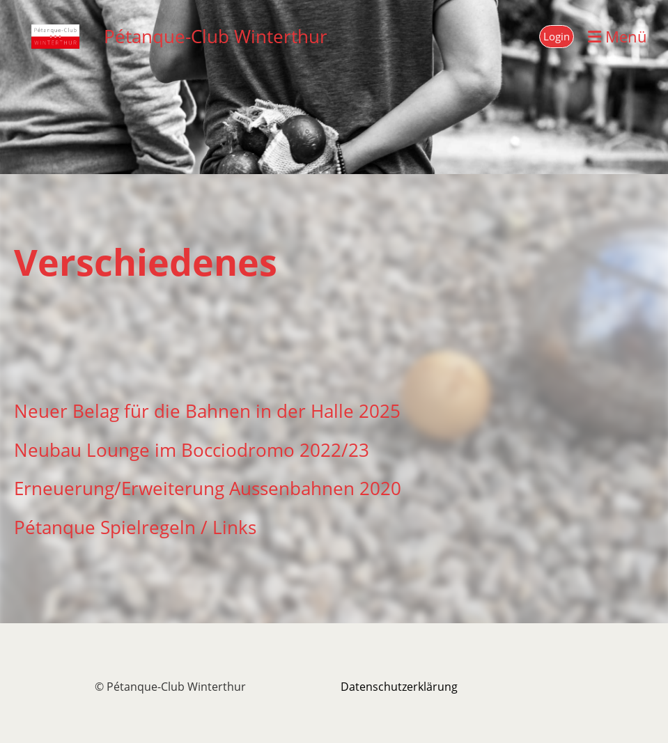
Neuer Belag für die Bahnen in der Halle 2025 (207, 411)
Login (556, 36)
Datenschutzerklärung (399, 686)
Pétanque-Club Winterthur (215, 36)
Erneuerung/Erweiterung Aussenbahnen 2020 (207, 488)
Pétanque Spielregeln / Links (135, 527)
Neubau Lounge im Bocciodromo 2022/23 (191, 450)
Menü (617, 36)
